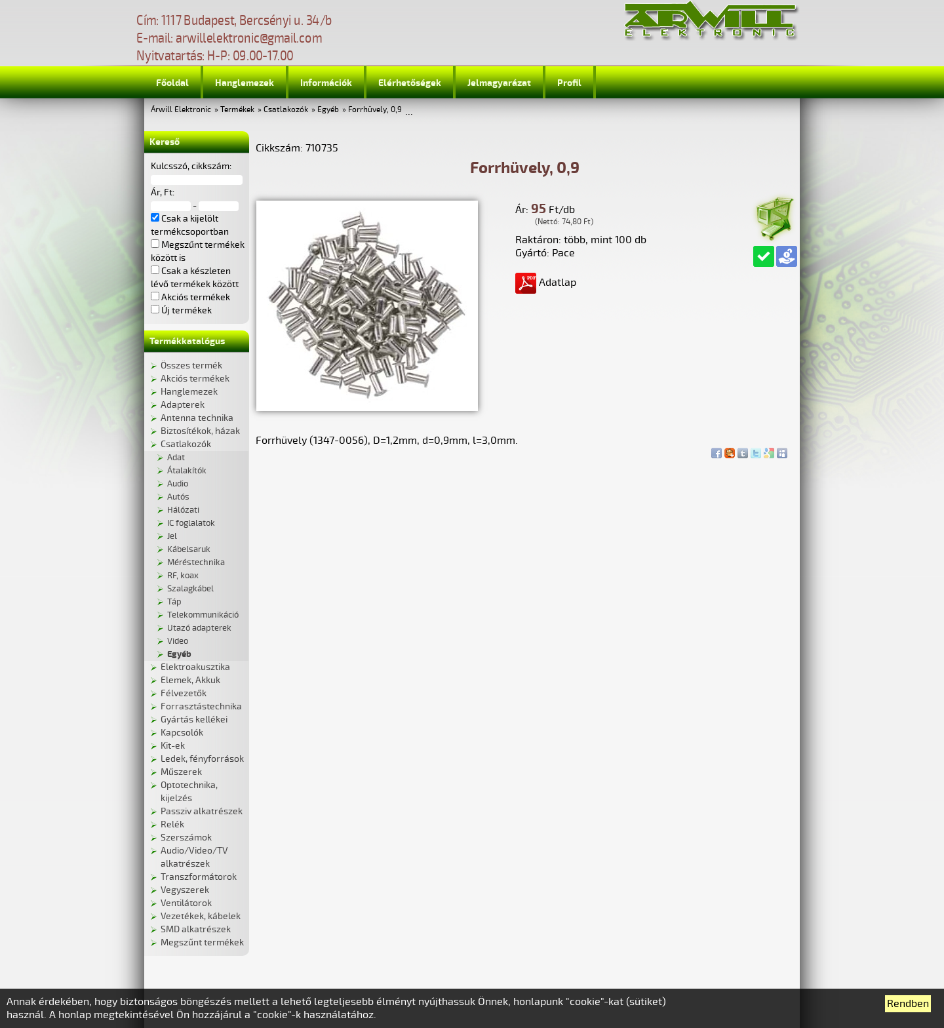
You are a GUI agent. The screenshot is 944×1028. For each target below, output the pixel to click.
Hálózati (183, 510)
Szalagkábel (190, 588)
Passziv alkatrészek (202, 811)
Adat (176, 457)
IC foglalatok (191, 523)
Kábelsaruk (188, 549)
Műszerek (181, 772)
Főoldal (172, 83)
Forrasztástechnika (201, 706)
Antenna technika (197, 418)
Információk (326, 83)
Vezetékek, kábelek (201, 916)
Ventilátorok (186, 903)
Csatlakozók (286, 110)
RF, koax (183, 575)
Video (177, 641)
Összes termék (191, 365)
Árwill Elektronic (181, 110)
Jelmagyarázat (499, 83)
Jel (172, 536)
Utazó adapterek (199, 628)
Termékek (237, 110)
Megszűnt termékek (202, 942)
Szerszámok (186, 837)
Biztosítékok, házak (200, 431)
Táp (174, 602)
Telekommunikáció (203, 615)
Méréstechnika (196, 562)
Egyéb (328, 110)
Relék (172, 824)
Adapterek (183, 404)
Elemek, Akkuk (190, 680)
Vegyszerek (185, 890)
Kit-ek (173, 745)
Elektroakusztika (195, 667)
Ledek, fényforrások (202, 758)
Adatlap (545, 282)
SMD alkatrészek (196, 929)
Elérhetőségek (409, 83)
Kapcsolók (182, 732)
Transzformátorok (199, 876)
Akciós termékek (195, 378)
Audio (177, 484)
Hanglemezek (244, 83)
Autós (178, 497)
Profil (569, 83)
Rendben (908, 1003)
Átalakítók (186, 470)
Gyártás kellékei (194, 719)
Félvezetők (183, 693)
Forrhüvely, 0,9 (375, 110)
